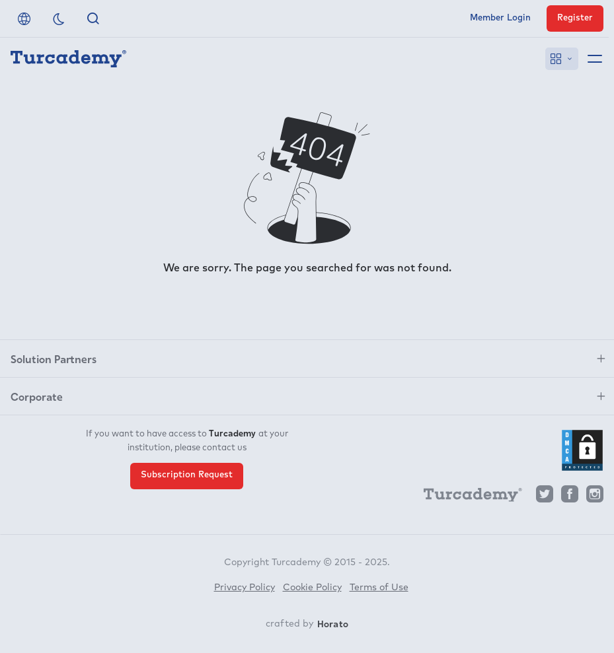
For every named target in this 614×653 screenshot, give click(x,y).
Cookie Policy (312, 587)
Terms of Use (379, 587)
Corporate (37, 396)
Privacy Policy (244, 587)
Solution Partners (53, 358)
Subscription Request (187, 475)
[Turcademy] (466, 497)
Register (575, 18)
